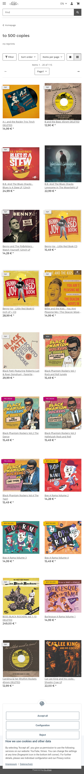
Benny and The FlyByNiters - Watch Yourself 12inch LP (18, 248)
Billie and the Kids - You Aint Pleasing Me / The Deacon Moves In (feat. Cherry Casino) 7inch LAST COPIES (63, 310)
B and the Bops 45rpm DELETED (62, 121)
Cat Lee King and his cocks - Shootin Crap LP (60, 680)
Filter (9, 57)
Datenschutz (26, 764)
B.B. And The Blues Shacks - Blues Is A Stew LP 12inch (18, 185)
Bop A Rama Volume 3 (15, 557)
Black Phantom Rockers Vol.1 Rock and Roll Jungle (60, 372)
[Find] (38, 12)
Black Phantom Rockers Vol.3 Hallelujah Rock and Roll (60, 435)
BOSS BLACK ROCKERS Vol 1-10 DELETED (19, 618)
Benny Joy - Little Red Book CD (61, 246)
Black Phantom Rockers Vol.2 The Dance (21, 435)
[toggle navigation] (4, 2)
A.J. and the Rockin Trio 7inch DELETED (19, 123)
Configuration (43, 725)
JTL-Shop (47, 769)
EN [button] (62, 3)
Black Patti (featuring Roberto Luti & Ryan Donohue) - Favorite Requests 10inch (21, 372)
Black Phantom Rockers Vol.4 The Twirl (21, 497)
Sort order (27, 57)
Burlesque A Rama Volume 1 (60, 616)
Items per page (51, 57)
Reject (42, 735)
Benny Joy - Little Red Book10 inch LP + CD (18, 310)
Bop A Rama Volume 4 (57, 557)
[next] (78, 71)
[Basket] (78, 3)
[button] (72, 3)
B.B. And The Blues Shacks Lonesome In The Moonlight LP (61, 185)
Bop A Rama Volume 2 (57, 495)
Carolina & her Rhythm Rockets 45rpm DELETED (20, 680)
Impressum (11, 764)
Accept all (43, 716)
